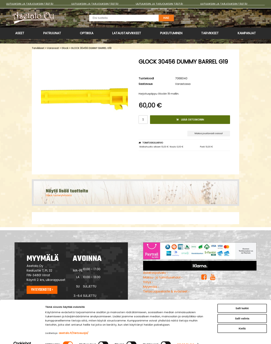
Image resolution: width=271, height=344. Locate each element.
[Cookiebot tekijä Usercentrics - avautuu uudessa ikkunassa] (22, 337)
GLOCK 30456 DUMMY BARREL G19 (91, 48)
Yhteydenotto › (42, 290)
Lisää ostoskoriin (190, 119)
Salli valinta (242, 311)
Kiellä (242, 321)
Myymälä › (151, 287)
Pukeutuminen (171, 33)
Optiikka (86, 33)
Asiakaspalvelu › (155, 273)
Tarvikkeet (210, 33)
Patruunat (52, 33)
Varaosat (53, 48)
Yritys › (148, 282)
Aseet (19, 33)
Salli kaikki (242, 301)
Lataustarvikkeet (126, 33)
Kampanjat (247, 33)
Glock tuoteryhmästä (59, 195)
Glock (65, 48)
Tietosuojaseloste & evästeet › (166, 291)
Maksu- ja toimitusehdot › (162, 277)
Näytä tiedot (185, 337)
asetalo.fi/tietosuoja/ (73, 326)
